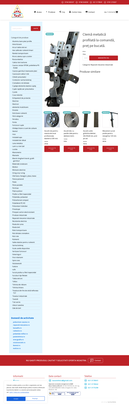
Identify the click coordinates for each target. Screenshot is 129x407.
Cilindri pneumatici (19, 75)
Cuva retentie (17, 93)
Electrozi (15, 102)
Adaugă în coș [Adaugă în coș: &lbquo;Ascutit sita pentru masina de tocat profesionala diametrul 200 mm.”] (52, 146)
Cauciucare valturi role (20, 72)
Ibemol (15, 129)
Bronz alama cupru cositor (22, 54)
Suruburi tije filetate (19, 274)
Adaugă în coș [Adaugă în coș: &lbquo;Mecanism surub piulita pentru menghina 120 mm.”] (110, 146)
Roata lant (16, 225)
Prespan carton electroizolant (23, 210)
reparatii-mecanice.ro (21, 323)
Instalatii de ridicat (19, 138)
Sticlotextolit (17, 262)
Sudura (15, 265)
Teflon (14, 280)
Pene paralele (17, 183)
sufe (14, 268)
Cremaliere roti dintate (20, 81)
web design (104, 400)
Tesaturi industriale (19, 294)
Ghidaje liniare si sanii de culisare (24, 126)
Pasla (14, 180)
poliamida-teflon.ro (20, 332)
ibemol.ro (16, 344)
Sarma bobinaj (17, 243)
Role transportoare (19, 228)
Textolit (15, 297)
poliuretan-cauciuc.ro (21, 320)
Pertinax (15, 186)
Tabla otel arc (17, 277)
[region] (25, 392)
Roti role (15, 234)
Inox (14, 132)
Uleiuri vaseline (18, 303)
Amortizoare (17, 42)
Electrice (15, 99)
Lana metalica (17, 141)
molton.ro (17, 346)
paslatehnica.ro (19, 335)
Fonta (14, 120)
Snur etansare (17, 256)
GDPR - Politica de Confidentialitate (20, 394)
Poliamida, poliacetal (20, 195)
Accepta (35, 399)
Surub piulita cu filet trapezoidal (24, 271)
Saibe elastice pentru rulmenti (23, 240)
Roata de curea (17, 222)
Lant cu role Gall (18, 144)
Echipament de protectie (21, 96)
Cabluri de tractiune (19, 60)
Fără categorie (17, 114)
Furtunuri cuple (18, 123)
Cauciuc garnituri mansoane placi (24, 69)
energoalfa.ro (18, 338)
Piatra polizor (17, 189)
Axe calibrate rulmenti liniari (22, 48)
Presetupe (16, 207)
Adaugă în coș (103, 56)
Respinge (16, 399)
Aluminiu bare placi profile (22, 39)
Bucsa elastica (17, 57)
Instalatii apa (17, 135)
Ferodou (15, 117)
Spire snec (16, 258)
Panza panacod (18, 177)
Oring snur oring (18, 171)
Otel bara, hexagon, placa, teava (24, 174)
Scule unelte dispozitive (21, 246)
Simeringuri (16, 252)
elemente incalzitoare (20, 105)
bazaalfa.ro (17, 326)
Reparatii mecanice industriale (23, 216)
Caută (35, 27)
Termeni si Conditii (19, 381)
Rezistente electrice (19, 219)
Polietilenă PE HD (18, 201)
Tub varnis (16, 300)
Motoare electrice (18, 168)
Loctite (14, 147)
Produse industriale (19, 213)
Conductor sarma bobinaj (21, 78)
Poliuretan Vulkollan (20, 204)
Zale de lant (16, 306)
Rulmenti (15, 237)
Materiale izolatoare (19, 162)
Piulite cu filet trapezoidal (21, 192)
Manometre (16, 150)
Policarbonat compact (20, 198)
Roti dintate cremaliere (20, 231)
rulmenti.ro (17, 329)
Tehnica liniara (17, 286)
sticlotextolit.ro (19, 341)
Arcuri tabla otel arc (19, 45)
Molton (15, 165)
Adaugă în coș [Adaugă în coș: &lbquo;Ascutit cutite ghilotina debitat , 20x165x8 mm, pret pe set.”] (91, 146)
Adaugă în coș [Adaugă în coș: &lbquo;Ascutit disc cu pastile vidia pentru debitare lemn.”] (71, 146)
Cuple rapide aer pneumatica (23, 87)
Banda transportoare (20, 51)
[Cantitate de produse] (85, 56)
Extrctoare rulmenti (19, 111)
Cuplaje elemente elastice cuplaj (24, 84)
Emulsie (15, 108)
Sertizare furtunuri (19, 249)
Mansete (15, 153)
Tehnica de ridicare (19, 283)
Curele (14, 90)
